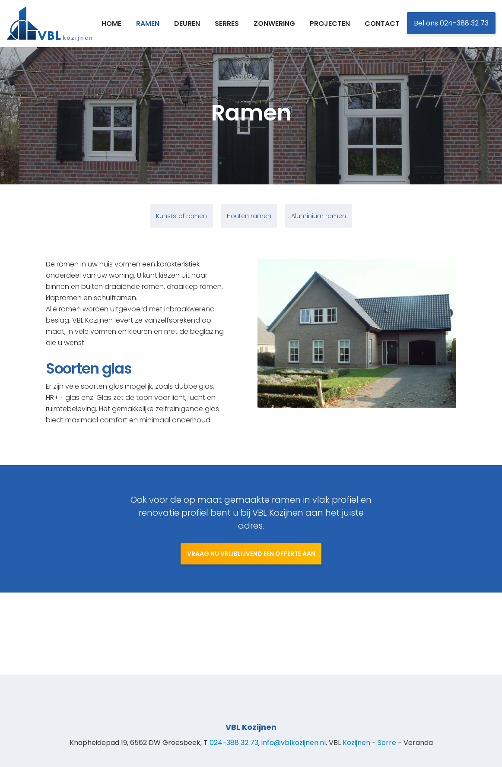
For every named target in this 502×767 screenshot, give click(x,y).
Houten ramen (249, 220)
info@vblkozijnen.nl (293, 743)
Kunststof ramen (181, 220)
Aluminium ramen (318, 220)
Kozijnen (356, 743)
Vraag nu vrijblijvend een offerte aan (251, 582)
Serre (387, 743)
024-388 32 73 (234, 743)
